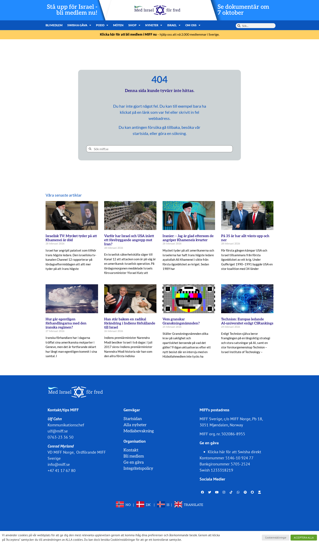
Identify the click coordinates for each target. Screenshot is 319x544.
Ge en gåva (133, 462)
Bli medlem (54, 25)
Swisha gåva (79, 25)
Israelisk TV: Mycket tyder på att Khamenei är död (71, 238)
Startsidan (132, 418)
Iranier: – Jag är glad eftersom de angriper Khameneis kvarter (188, 238)
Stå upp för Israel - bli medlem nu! (72, 9)
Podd (102, 25)
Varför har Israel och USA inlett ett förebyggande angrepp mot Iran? (129, 240)
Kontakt (130, 450)
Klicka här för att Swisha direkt (234, 451)
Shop (134, 25)
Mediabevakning (138, 431)
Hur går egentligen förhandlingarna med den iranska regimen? (66, 323)
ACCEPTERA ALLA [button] (304, 537)
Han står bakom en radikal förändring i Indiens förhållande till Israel (129, 323)
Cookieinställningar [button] (275, 537)
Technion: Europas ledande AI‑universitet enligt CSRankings (247, 321)
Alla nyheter (134, 425)
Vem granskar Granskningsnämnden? (181, 321)
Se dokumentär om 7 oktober (243, 9)
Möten (118, 25)
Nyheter (153, 25)
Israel (174, 25)
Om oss (192, 25)
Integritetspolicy (138, 468)
